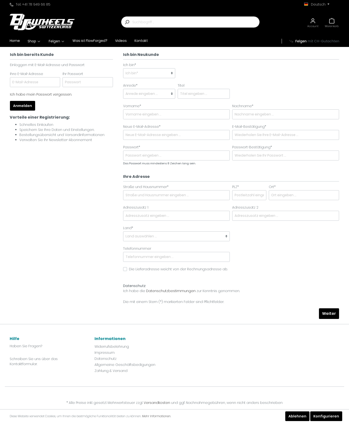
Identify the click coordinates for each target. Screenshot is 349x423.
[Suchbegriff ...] (196, 22)
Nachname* (242, 106)
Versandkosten (157, 402)
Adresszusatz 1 (135, 207)
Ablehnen (297, 416)
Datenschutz (106, 358)
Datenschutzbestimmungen (171, 290)
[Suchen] (126, 22)
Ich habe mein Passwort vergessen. (41, 94)
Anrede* (130, 85)
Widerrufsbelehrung (112, 346)
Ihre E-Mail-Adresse (26, 73)
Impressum (105, 352)
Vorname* (132, 106)
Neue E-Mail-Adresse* (141, 126)
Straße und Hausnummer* (145, 186)
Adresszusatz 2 (245, 207)
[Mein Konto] (313, 22)
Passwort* (131, 147)
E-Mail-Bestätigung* (249, 126)
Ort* (272, 186)
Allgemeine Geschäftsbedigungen (125, 364)
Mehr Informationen (156, 416)
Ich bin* (129, 64)
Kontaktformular (23, 364)
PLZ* (235, 186)
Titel (181, 85)
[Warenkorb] (332, 22)
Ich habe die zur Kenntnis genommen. (181, 288)
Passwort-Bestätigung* (252, 147)
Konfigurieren (326, 416)
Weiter (329, 313)
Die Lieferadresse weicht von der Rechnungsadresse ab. (178, 269)
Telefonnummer (137, 248)
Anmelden (22, 105)
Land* (128, 228)
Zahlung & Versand (111, 370)
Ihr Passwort (73, 73)
